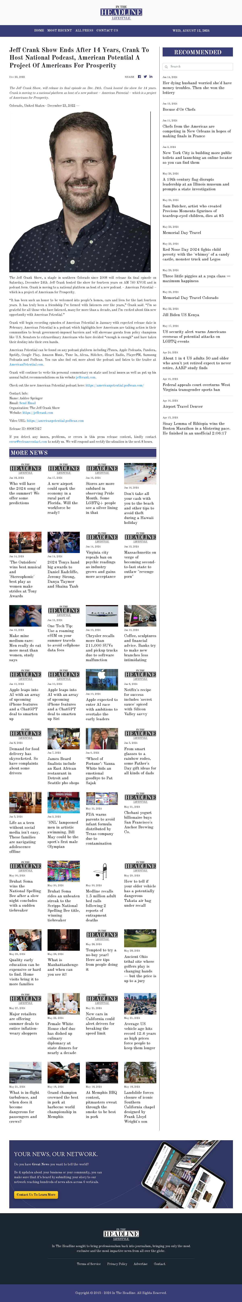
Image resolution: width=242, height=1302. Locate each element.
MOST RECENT (59, 30)
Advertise (140, 1264)
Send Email (27, 403)
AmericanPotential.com (26, 364)
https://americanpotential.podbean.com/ (115, 385)
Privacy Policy (117, 1264)
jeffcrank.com (86, 377)
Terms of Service (89, 1264)
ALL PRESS (84, 30)
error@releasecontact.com (28, 442)
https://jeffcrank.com (38, 413)
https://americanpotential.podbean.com (55, 421)
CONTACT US (107, 30)
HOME (39, 30)
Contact (159, 1264)
